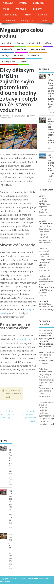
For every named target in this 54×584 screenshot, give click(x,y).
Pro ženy (37, 8)
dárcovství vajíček (44, 263)
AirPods (43, 204)
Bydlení (23, 2)
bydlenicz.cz (44, 413)
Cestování (38, 2)
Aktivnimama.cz (46, 379)
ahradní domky (24, 339)
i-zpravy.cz (46, 361)
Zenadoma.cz (45, 390)
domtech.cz (44, 421)
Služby (27, 14)
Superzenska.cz (46, 382)
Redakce (5, 115)
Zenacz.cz (43, 385)
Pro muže (20, 8)
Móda (6, 8)
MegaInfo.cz (44, 360)
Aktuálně (8, 2)
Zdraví (44, 20)
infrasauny (44, 223)
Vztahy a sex (28, 20)
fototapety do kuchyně (46, 288)
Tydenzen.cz (44, 396)
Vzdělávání (9, 20)
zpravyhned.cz (46, 352)
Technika (41, 14)
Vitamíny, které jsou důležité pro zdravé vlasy (7, 414)
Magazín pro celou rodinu (21, 32)
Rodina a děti (10, 14)
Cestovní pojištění (43, 302)
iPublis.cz (49, 346)
